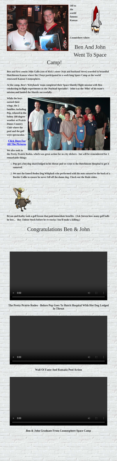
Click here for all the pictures (16, 142)
